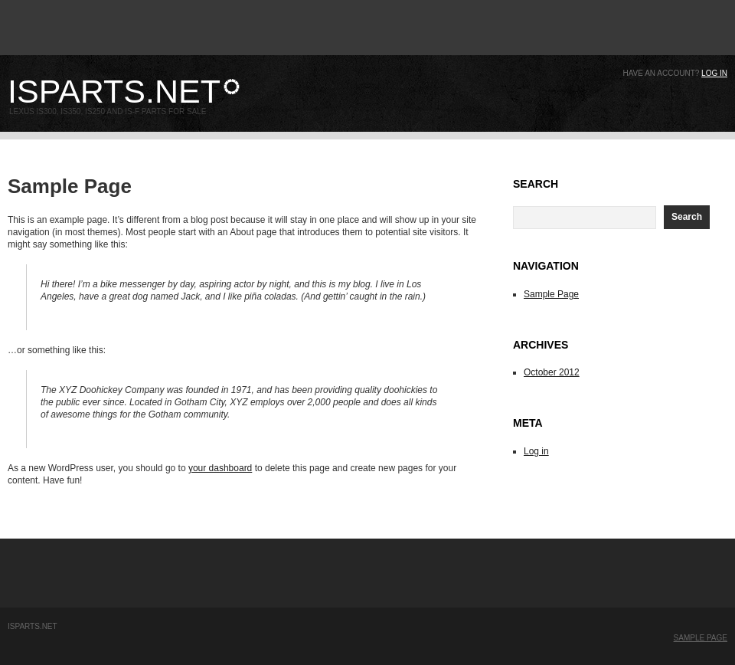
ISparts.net (114, 91)
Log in (714, 73)
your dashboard (220, 468)
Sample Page (551, 294)
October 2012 (552, 372)
